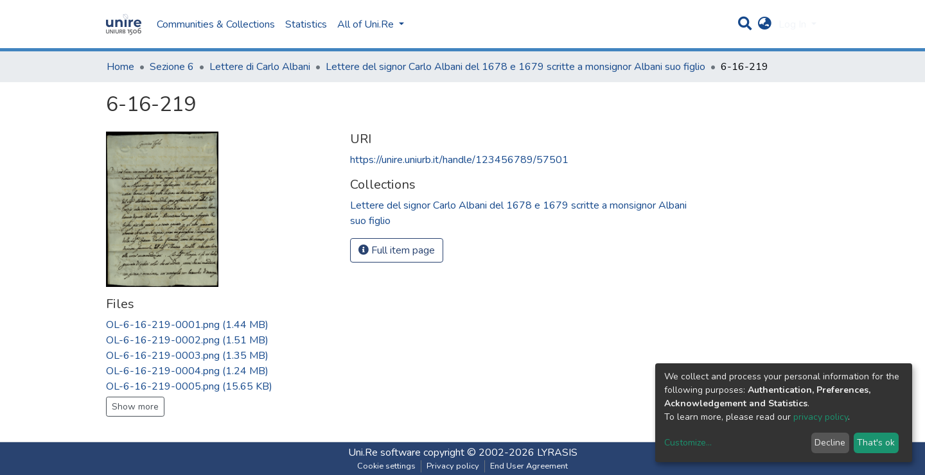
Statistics (306, 24)
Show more (135, 407)
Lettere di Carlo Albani (259, 67)
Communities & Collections (216, 24)
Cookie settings (386, 466)
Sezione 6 (172, 67)
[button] (764, 24)
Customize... (688, 442)
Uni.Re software (384, 452)
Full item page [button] (396, 250)
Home (120, 67)
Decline (830, 442)
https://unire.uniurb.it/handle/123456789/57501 (459, 160)
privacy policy (820, 417)
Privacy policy (453, 466)
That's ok (876, 442)
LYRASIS (557, 452)
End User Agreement (529, 466)
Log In (794, 24)
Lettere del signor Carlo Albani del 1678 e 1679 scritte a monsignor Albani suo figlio (515, 67)
